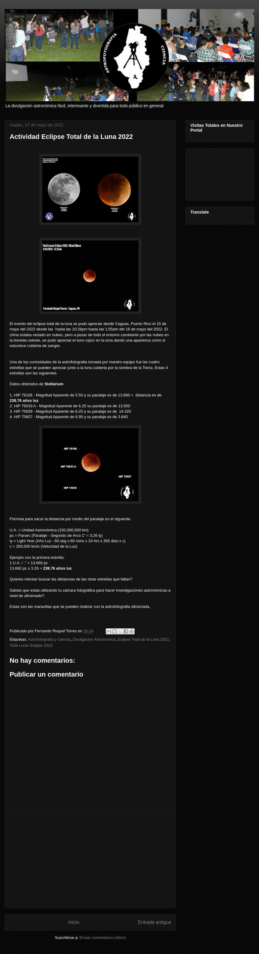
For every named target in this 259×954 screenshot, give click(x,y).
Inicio (73, 922)
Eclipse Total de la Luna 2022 (143, 639)
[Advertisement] (90, 861)
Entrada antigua (154, 922)
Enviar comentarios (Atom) (103, 937)
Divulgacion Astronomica (94, 639)
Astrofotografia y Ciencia (49, 639)
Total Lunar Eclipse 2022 (31, 645)
